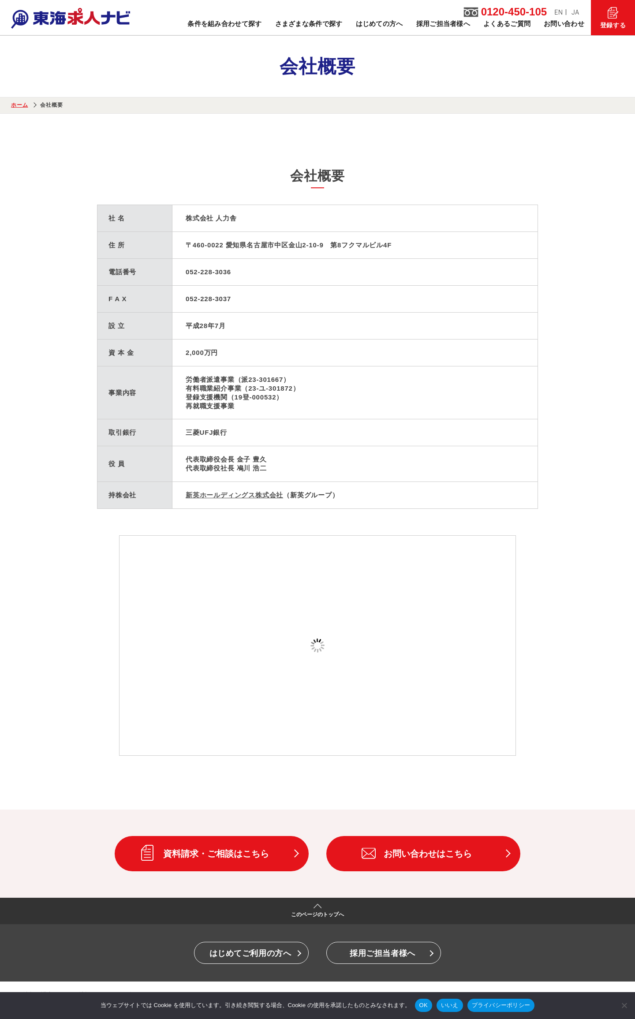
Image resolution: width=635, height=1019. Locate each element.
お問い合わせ (564, 23)
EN (558, 12)
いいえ (450, 1005)
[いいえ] (624, 1005)
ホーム (19, 105)
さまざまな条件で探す (309, 23)
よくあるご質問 (506, 23)
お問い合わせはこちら (428, 853)
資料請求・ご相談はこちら (216, 853)
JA (575, 12)
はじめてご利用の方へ (250, 953)
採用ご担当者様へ (443, 23)
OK (423, 1005)
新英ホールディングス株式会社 (234, 495)
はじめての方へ (379, 23)
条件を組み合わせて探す (224, 23)
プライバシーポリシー (501, 1005)
